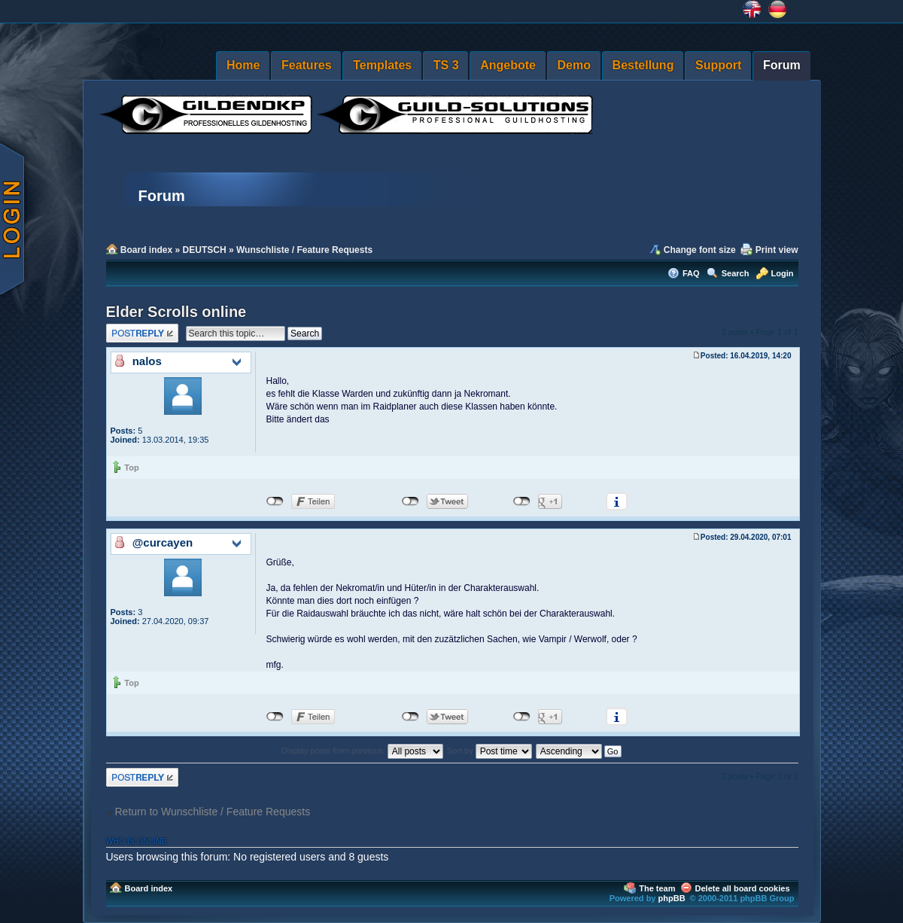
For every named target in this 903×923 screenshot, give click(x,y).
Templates (382, 65)
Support (718, 65)
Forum (782, 65)
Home (243, 65)
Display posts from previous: (362, 750)
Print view (777, 250)
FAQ (691, 273)
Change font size (700, 250)
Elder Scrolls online (176, 311)
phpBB (672, 898)
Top (131, 467)
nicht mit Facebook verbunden (275, 501)
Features (306, 65)
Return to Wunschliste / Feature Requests (213, 812)
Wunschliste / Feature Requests (304, 250)
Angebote (508, 65)
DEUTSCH (205, 250)
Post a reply (142, 333)
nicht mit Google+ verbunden (522, 501)
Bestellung (643, 65)
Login (782, 273)
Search (735, 273)
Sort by (489, 750)
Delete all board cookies (742, 888)
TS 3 (446, 65)
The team (657, 888)
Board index (146, 250)
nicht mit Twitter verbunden (410, 501)
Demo (574, 65)
